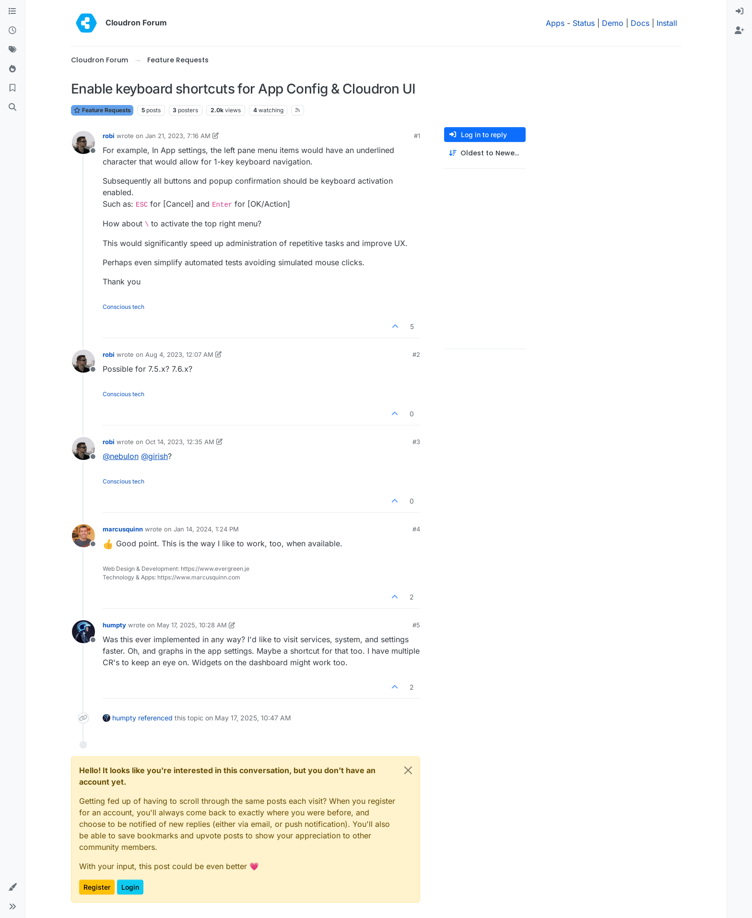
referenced (155, 718)
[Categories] (12, 11)
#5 (416, 625)
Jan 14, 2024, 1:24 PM (206, 529)
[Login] (739, 11)
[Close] (408, 770)
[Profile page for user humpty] (83, 631)
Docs (640, 23)
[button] (12, 887)
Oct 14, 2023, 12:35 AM (179, 442)
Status (584, 23)
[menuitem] (739, 11)
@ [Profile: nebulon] (121, 456)
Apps (555, 23)
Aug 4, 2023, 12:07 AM (179, 354)
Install (667, 23)
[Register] (739, 30)
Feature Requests (102, 110)
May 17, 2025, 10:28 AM (192, 625)
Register (96, 887)
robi (109, 136)
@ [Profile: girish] (154, 456)
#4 (416, 529)
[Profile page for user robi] (83, 142)
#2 (416, 354)
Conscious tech (123, 306)
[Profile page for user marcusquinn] (83, 535)
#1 (417, 136)
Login (130, 887)
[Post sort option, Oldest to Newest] (485, 153)
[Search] (12, 107)
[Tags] (12, 50)
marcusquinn (123, 529)
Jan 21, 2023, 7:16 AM (178, 136)
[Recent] (12, 30)
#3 (416, 442)
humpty (114, 625)
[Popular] (12, 69)
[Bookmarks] (12, 88)
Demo (612, 23)
